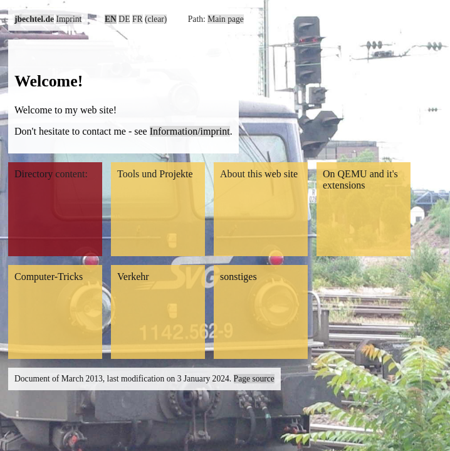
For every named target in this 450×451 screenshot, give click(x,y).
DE (124, 19)
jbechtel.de (34, 19)
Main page (225, 19)
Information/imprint (190, 131)
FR (137, 19)
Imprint (68, 19)
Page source (254, 378)
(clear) (156, 19)
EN (111, 19)
